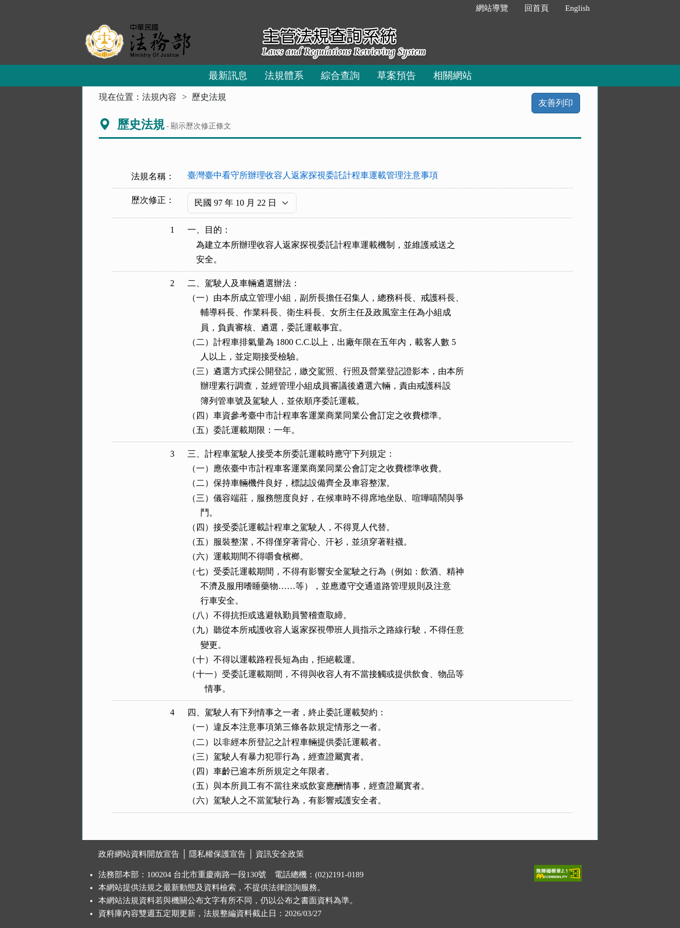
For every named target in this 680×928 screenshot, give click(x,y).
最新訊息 (227, 75)
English (577, 8)
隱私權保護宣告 (217, 854)
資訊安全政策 (279, 854)
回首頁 (536, 8)
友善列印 (555, 102)
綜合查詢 (340, 75)
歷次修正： (152, 200)
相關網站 (452, 75)
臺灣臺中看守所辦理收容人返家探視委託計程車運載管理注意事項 (312, 175)
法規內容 (159, 96)
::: (456, 8)
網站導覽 (492, 8)
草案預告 (396, 75)
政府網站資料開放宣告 (138, 854)
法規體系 (284, 75)
